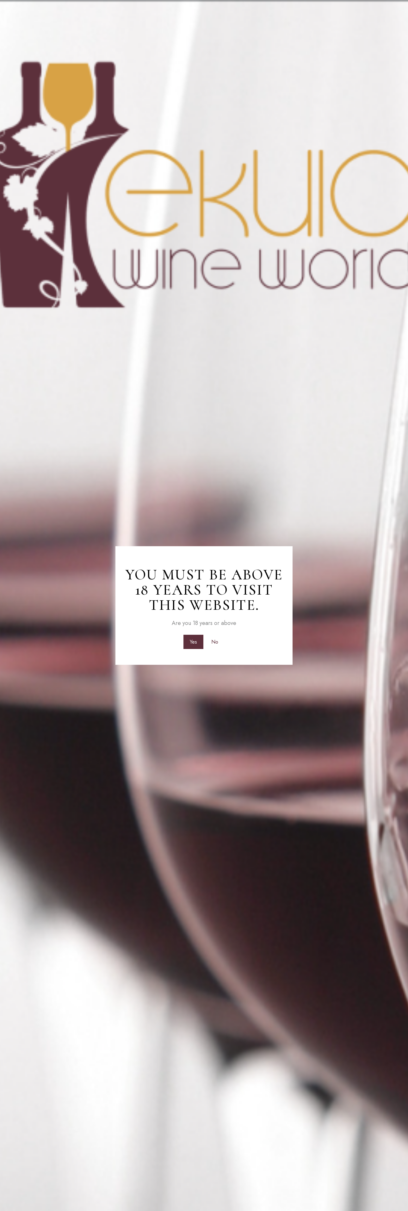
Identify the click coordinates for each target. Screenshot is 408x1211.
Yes (193, 642)
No (215, 642)
